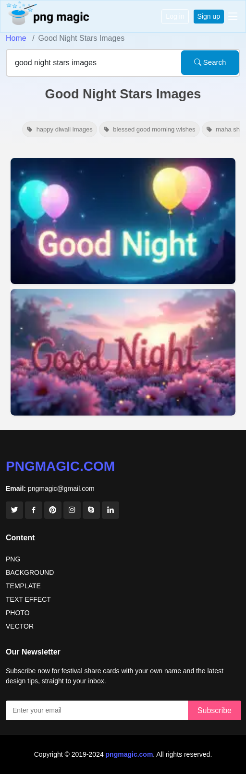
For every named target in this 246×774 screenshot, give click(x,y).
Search (210, 62)
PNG (13, 559)
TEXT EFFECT (28, 599)
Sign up (208, 16)
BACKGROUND (30, 572)
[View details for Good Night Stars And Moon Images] (123, 221)
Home (16, 38)
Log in (175, 16)
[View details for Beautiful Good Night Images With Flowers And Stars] (123, 352)
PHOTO (18, 612)
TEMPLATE (23, 586)
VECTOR (20, 626)
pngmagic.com (60, 466)
